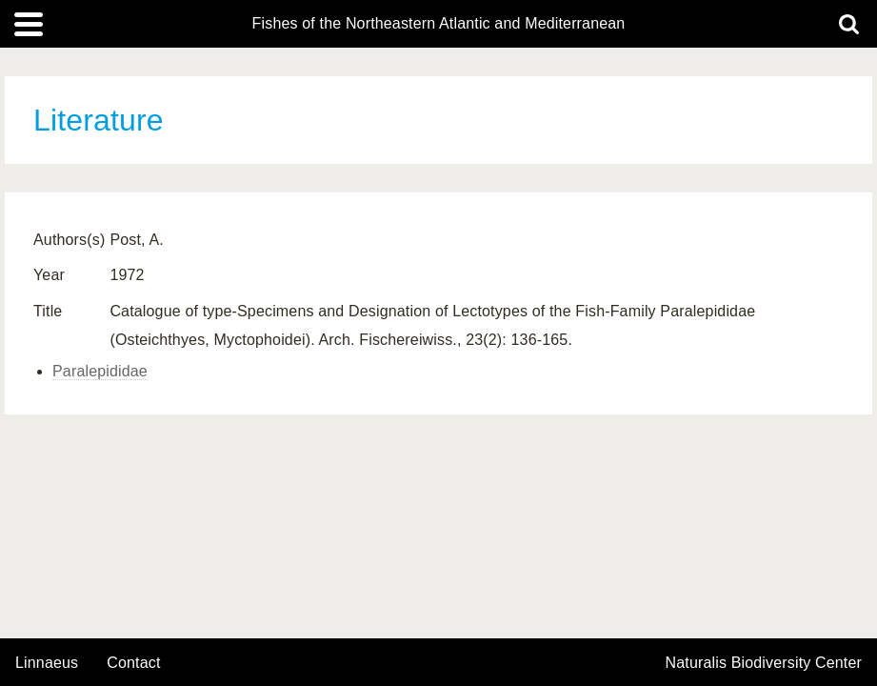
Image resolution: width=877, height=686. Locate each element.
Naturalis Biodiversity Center (764, 663)
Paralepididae (100, 371)
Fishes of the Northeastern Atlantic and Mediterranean (439, 23)
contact (133, 663)
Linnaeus (46, 663)
